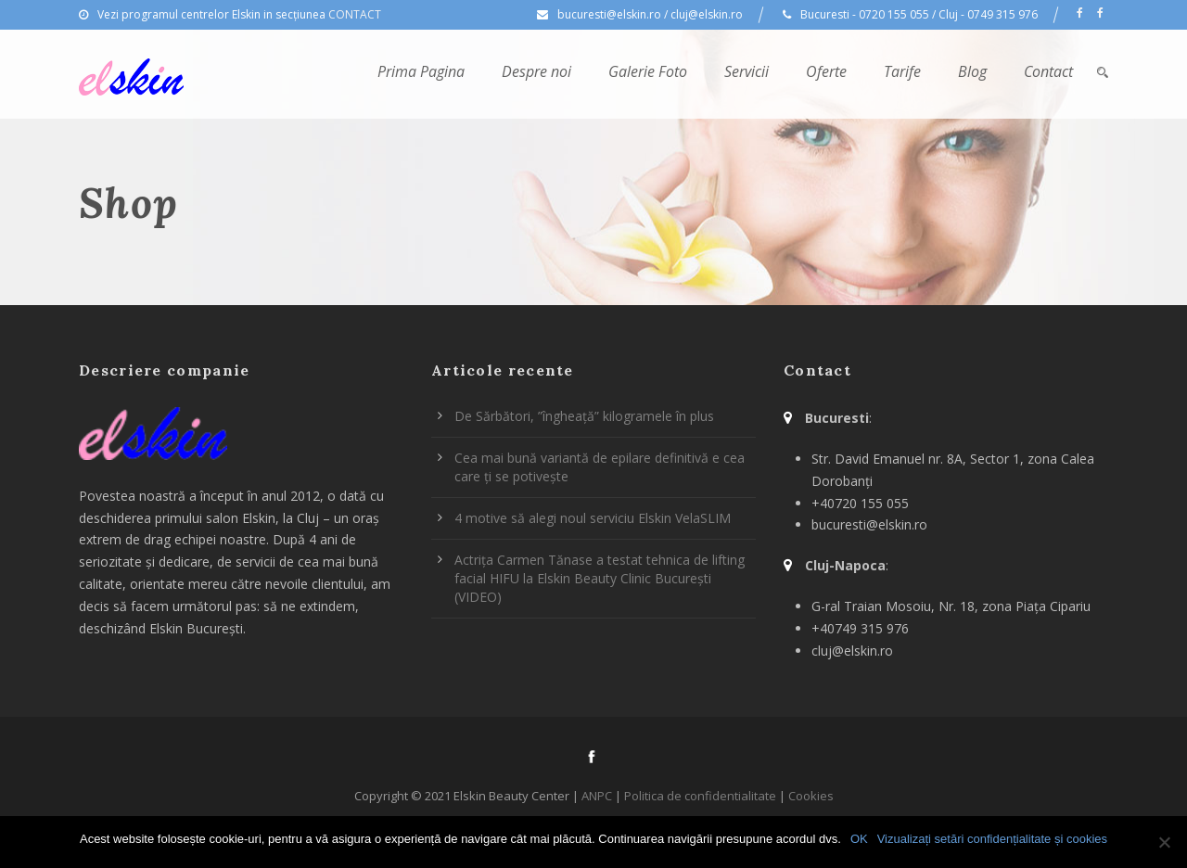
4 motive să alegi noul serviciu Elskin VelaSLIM (592, 518)
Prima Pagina (421, 71)
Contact (1048, 71)
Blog (972, 71)
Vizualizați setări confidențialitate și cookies (992, 839)
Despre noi (536, 71)
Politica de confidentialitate (700, 795)
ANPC (596, 795)
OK (859, 839)
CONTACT (354, 14)
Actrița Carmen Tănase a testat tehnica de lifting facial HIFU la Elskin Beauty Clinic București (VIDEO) (599, 578)
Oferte (826, 71)
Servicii (746, 71)
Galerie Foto (647, 71)
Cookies (811, 795)
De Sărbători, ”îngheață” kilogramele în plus (584, 416)
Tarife (902, 71)
